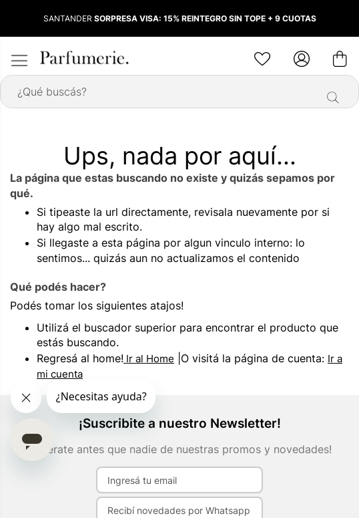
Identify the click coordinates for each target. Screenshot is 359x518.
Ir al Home (148, 358)
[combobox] (179, 91)
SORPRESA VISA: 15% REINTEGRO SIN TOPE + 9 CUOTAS (205, 18)
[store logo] (83, 57)
